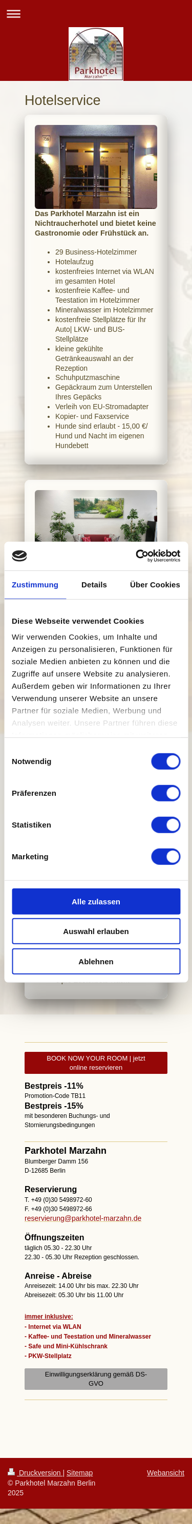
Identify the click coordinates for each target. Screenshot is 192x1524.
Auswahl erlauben (96, 931)
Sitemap (80, 1473)
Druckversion (35, 1473)
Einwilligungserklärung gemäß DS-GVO (96, 1378)
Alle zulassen (96, 901)
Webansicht (165, 1473)
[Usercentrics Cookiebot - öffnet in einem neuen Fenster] (136, 556)
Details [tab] (94, 584)
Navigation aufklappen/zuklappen (96, 14)
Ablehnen (95, 961)
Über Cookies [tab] (155, 584)
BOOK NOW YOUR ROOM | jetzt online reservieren (96, 1062)
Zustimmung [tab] (35, 584)
